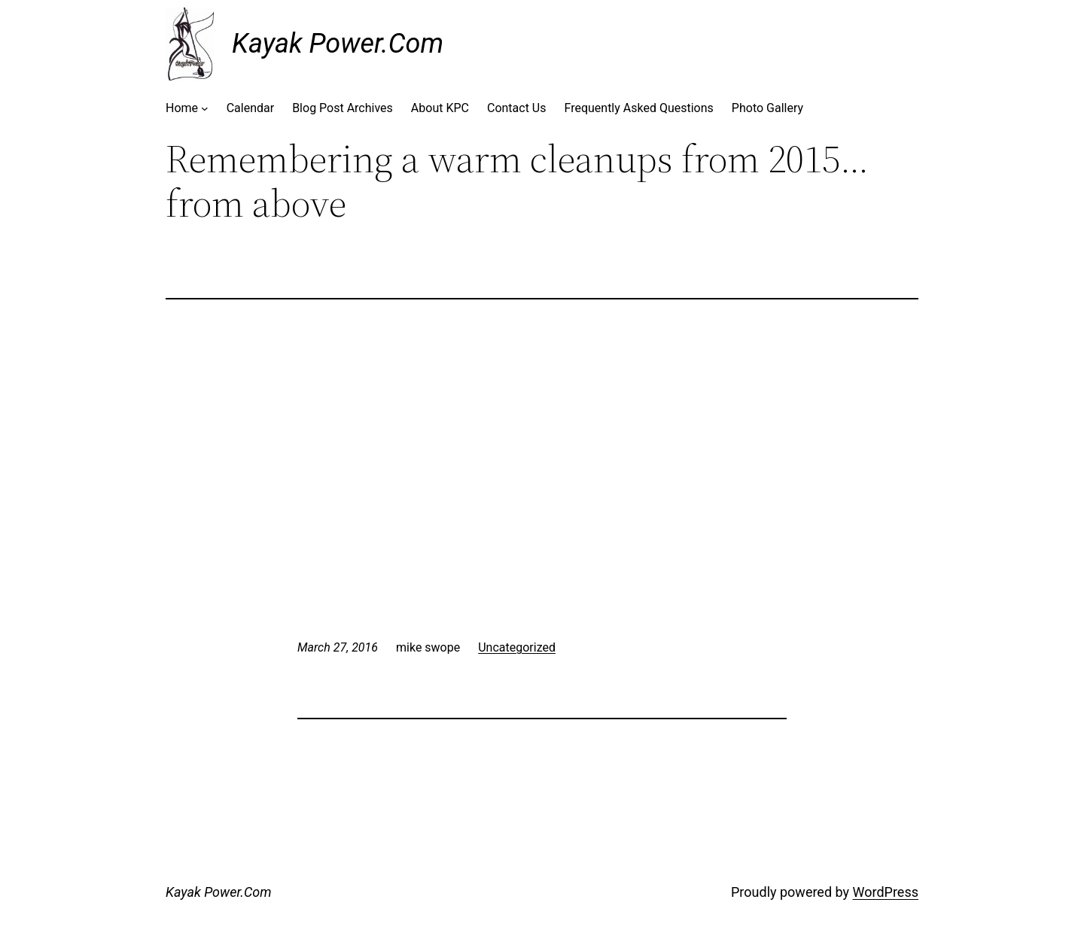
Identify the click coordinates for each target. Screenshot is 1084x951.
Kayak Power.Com (337, 43)
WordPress (885, 892)
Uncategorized (517, 647)
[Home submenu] (205, 108)
